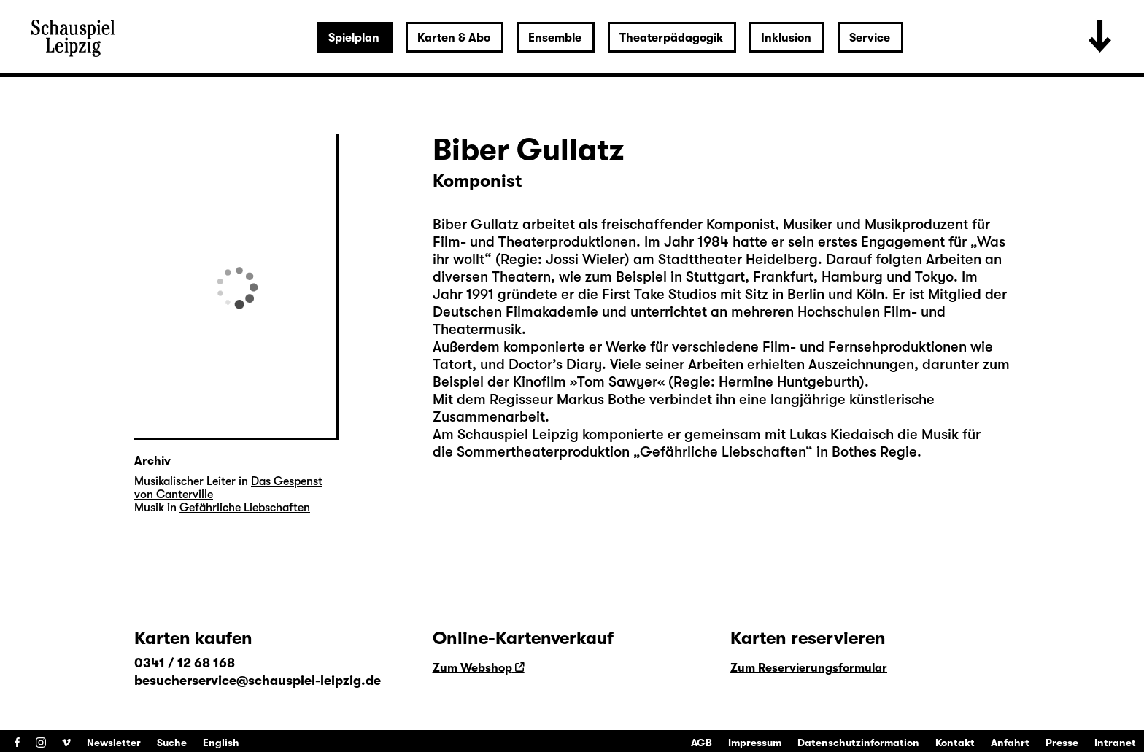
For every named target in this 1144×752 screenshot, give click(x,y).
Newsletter (114, 742)
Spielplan (353, 37)
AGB (701, 742)
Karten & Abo (453, 37)
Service (869, 37)
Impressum (754, 742)
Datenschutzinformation (858, 742)
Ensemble (554, 37)
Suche (172, 742)
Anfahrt (1010, 742)
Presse (1062, 742)
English (221, 742)
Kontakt (955, 742)
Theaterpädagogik (671, 37)
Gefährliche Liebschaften (722, 451)
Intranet (1115, 742)
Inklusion (786, 37)
